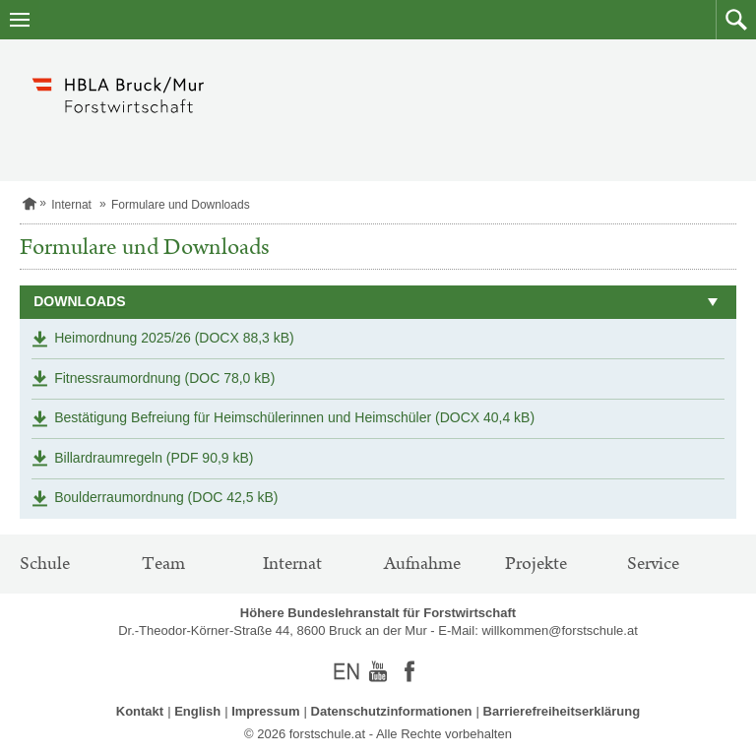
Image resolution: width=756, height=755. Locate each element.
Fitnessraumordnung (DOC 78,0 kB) (164, 378)
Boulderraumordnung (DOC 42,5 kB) (166, 497)
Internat (71, 205)
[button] (736, 19)
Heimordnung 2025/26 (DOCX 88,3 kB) (174, 338)
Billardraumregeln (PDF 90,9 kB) (153, 458)
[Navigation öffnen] (19, 19)
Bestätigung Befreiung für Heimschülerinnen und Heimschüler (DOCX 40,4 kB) (294, 417)
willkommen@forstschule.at (559, 630)
